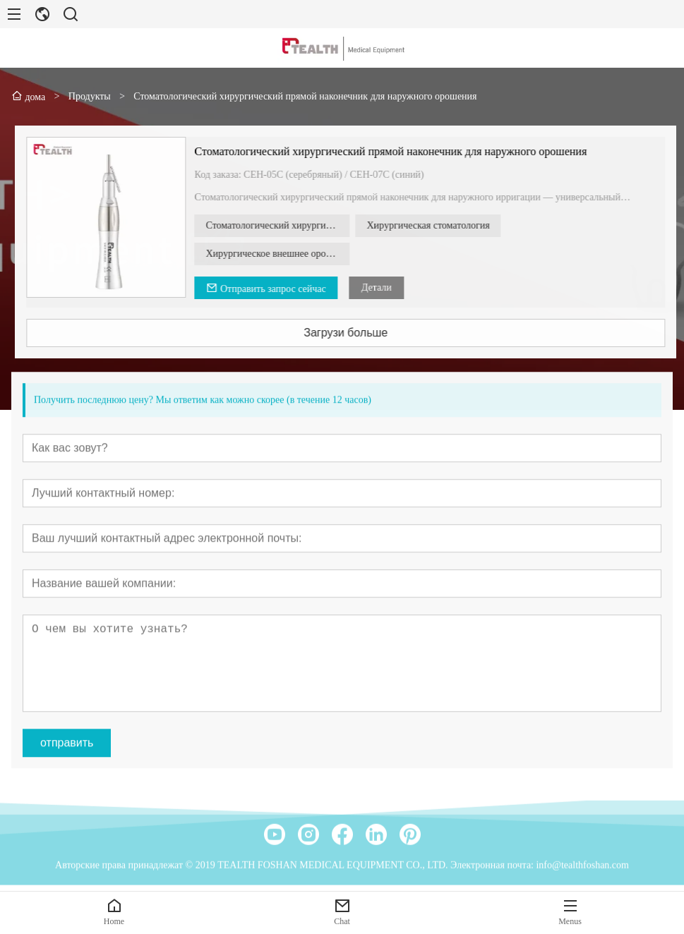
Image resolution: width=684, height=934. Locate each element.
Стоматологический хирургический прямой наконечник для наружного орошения (409, 151)
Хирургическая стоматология (446, 225)
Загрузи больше (365, 333)
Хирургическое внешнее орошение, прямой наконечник (296, 253)
